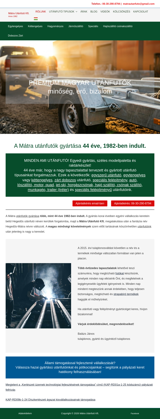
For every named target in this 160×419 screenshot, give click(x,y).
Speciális (93, 26)
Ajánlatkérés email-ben (90, 203)
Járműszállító (75, 26)
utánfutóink (144, 226)
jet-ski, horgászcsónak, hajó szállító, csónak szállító (99, 185)
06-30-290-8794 (111, 3)
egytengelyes (134, 175)
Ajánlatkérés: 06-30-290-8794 (132, 203)
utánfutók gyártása (27, 216)
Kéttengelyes (35, 26)
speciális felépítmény (110, 180)
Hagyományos (55, 26)
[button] (75, 11)
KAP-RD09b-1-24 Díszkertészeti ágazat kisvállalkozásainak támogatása (50, 399)
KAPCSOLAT (140, 11)
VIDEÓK (105, 11)
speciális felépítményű (93, 190)
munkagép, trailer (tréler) (48, 190)
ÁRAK (83, 11)
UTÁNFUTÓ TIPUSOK (63, 11)
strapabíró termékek (126, 294)
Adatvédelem (25, 413)
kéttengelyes (41, 180)
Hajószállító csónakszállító (117, 26)
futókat (119, 273)
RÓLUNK (40, 11)
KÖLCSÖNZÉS (121, 11)
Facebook (135, 413)
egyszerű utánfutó (106, 175)
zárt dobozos (65, 180)
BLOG (93, 11)
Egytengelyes (15, 26)
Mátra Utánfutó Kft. (18, 13)
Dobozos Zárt (15, 35)
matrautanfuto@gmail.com (139, 3)
